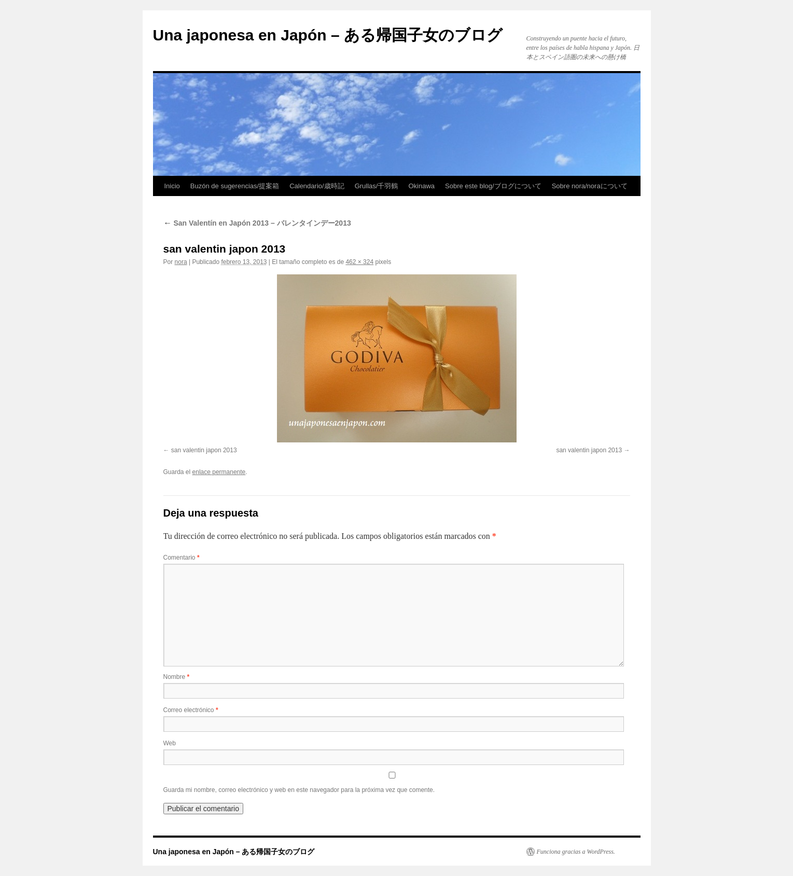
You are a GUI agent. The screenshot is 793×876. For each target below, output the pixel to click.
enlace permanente (219, 472)
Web (169, 743)
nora (181, 262)
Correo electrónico (190, 710)
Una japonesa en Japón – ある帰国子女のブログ (328, 35)
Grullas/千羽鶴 (376, 186)
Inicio (172, 186)
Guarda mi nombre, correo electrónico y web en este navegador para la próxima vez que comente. (299, 790)
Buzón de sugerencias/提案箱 (234, 186)
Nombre (176, 676)
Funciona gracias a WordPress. (576, 851)
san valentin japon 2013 (204, 450)
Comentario (181, 557)
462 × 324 (359, 262)
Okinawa (421, 186)
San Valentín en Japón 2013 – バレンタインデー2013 (257, 223)
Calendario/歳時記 (316, 186)
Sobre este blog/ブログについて (493, 186)
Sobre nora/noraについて (590, 186)
